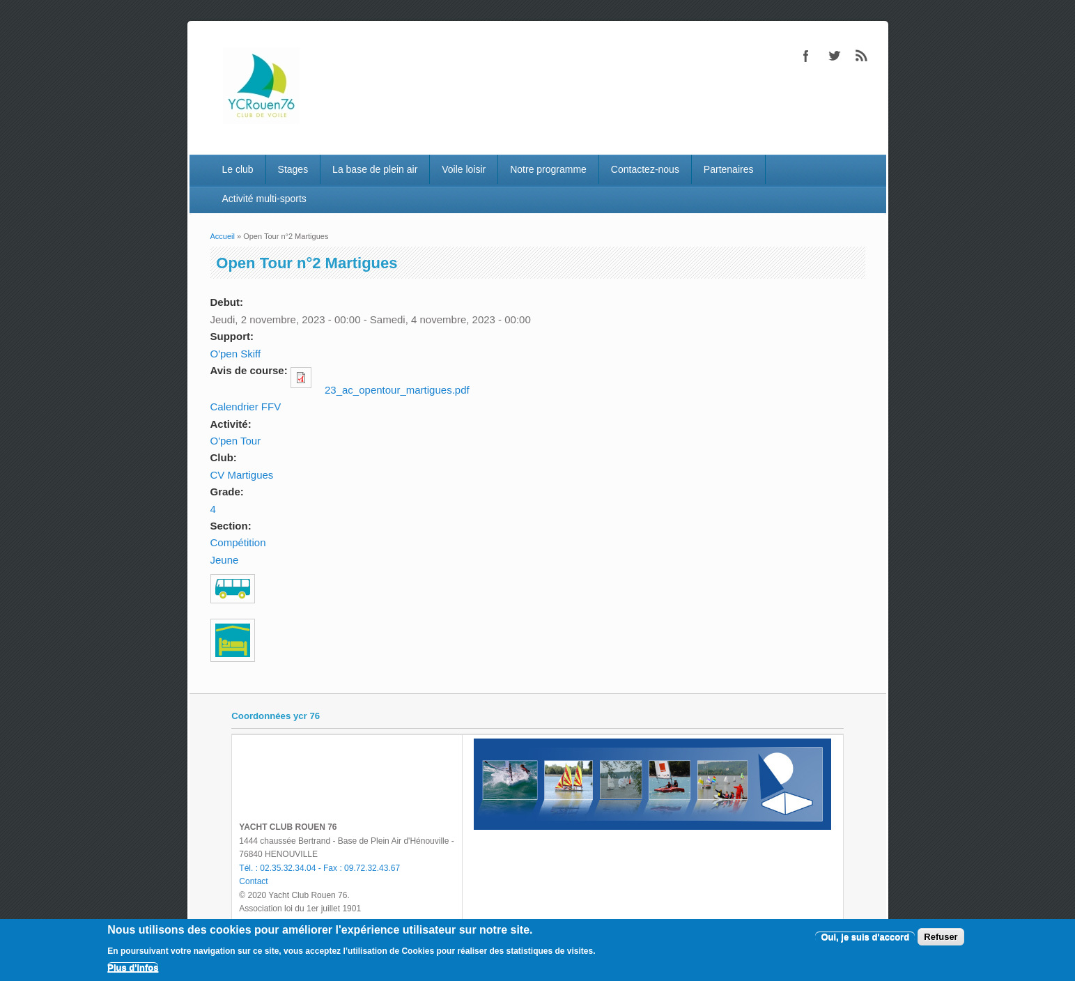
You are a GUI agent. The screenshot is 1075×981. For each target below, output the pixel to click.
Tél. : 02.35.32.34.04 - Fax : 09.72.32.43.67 (319, 868)
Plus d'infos (132, 967)
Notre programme (548, 169)
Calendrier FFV (245, 406)
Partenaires (729, 169)
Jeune (224, 560)
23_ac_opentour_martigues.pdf (397, 390)
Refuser (940, 937)
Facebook (806, 56)
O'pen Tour (235, 441)
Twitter (834, 56)
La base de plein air (374, 169)
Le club (237, 169)
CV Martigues (242, 475)
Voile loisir (464, 169)
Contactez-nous (645, 169)
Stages (293, 169)
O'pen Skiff (235, 354)
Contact (253, 881)
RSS (862, 56)
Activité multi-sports (264, 198)
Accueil (222, 236)
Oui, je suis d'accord (865, 937)
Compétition (238, 542)
